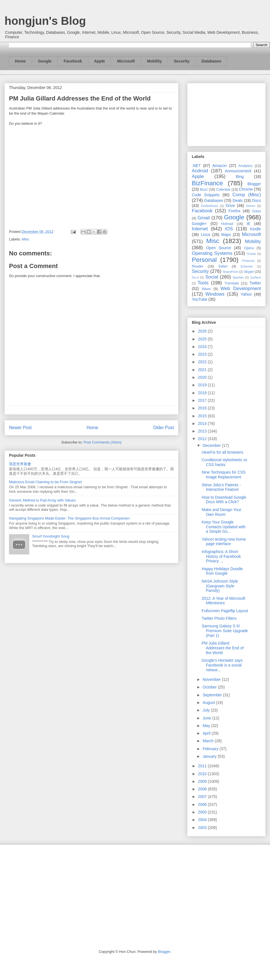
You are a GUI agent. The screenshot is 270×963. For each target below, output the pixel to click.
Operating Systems (212, 253)
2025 (203, 339)
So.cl (195, 277)
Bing (240, 176)
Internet (200, 228)
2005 (203, 812)
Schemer (246, 266)
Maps (226, 234)
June (207, 718)
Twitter (255, 283)
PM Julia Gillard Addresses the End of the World (223, 648)
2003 (203, 827)
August (209, 702)
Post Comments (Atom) (103, 442)
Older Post (163, 427)
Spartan (238, 277)
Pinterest (248, 260)
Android (200, 170)
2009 (203, 781)
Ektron (250, 206)
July (206, 710)
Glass (256, 211)
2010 (203, 774)
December (212, 445)
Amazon (219, 165)
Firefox (234, 211)
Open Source (218, 248)
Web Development (240, 288)
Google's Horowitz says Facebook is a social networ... (222, 665)
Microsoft (126, 61)
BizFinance (207, 183)
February (210, 748)
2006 (203, 804)
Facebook (73, 61)
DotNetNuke (209, 206)
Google (44, 61)
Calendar (223, 189)
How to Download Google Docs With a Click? (224, 499)
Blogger (254, 184)
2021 (203, 369)
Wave (206, 289)
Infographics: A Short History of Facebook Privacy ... (221, 556)
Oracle (251, 253)
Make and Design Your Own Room (221, 512)
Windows (214, 294)
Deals (238, 200)
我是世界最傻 (20, 464)
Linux (205, 234)
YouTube (199, 299)
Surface (255, 277)
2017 (203, 400)
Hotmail (227, 224)
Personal (204, 259)
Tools (203, 283)
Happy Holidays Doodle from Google (222, 571)
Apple (99, 61)
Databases (211, 61)
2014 (203, 423)
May (206, 725)
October (210, 687)
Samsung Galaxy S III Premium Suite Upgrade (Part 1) (225, 631)
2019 (203, 385)
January (210, 756)
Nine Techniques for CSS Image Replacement (224, 474)
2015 (203, 416)
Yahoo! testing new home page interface (224, 541)
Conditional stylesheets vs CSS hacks (224, 462)
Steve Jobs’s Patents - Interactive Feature (221, 487)
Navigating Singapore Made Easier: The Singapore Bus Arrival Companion (69, 518)
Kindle (255, 229)
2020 (203, 377)
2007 (203, 796)
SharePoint (230, 271)
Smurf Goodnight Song (50, 536)
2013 (203, 431)
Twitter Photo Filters (219, 618)
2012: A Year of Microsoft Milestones (223, 600)
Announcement (238, 171)
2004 (203, 819)
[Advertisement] (226, 113)
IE (248, 223)
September (212, 695)
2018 (203, 393)
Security (181, 61)
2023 (203, 354)
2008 (203, 789)
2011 (203, 766)
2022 (203, 362)
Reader (197, 266)
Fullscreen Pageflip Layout (225, 610)
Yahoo (245, 294)
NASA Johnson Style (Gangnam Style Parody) (220, 586)
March (208, 741)
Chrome (246, 189)
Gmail (203, 217)
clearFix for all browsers (222, 452)
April (207, 733)
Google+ (199, 223)
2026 (203, 331)
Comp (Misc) (246, 194)
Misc (26, 239)
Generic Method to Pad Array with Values (42, 500)
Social (211, 277)
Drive (230, 205)
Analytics (245, 166)
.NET (196, 165)
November (212, 679)
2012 (203, 438)
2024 (203, 346)
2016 (203, 408)
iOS (229, 228)
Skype (249, 272)
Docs (256, 200)
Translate (231, 283)
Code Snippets (205, 195)
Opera (249, 248)
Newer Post (20, 427)
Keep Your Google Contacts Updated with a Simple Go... (224, 527)
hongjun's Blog (45, 21)
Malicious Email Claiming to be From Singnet (45, 482)
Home (20, 61)
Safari (223, 266)
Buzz (204, 189)
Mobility (154, 61)
